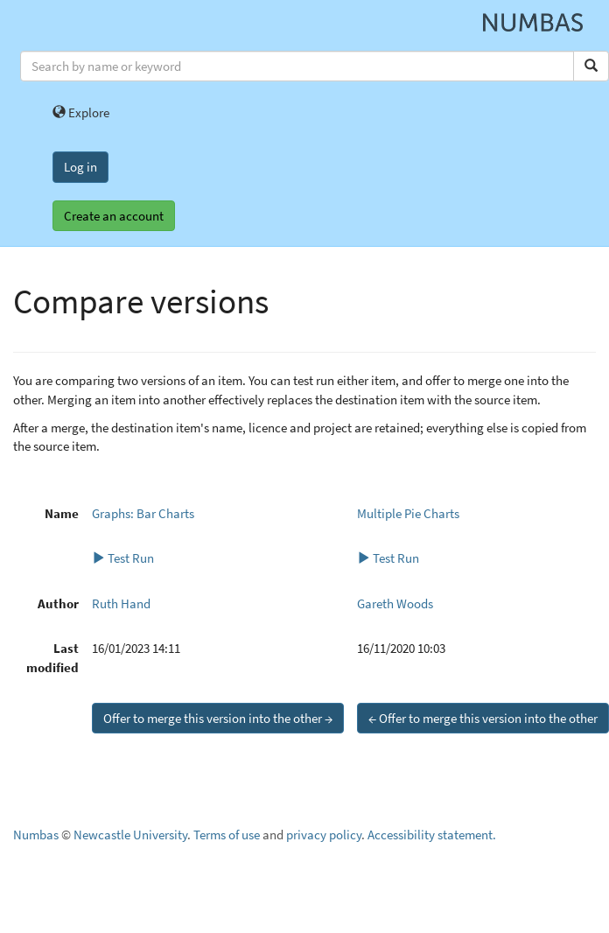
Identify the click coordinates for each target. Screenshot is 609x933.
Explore (80, 112)
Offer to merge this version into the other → (217, 718)
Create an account (114, 215)
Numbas (36, 834)
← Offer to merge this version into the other (483, 718)
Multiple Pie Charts (408, 513)
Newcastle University (130, 834)
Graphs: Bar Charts (143, 513)
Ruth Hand (121, 603)
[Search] (591, 66)
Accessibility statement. (432, 834)
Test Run (123, 558)
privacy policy (323, 834)
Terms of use (226, 834)
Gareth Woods (395, 603)
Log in (80, 166)
